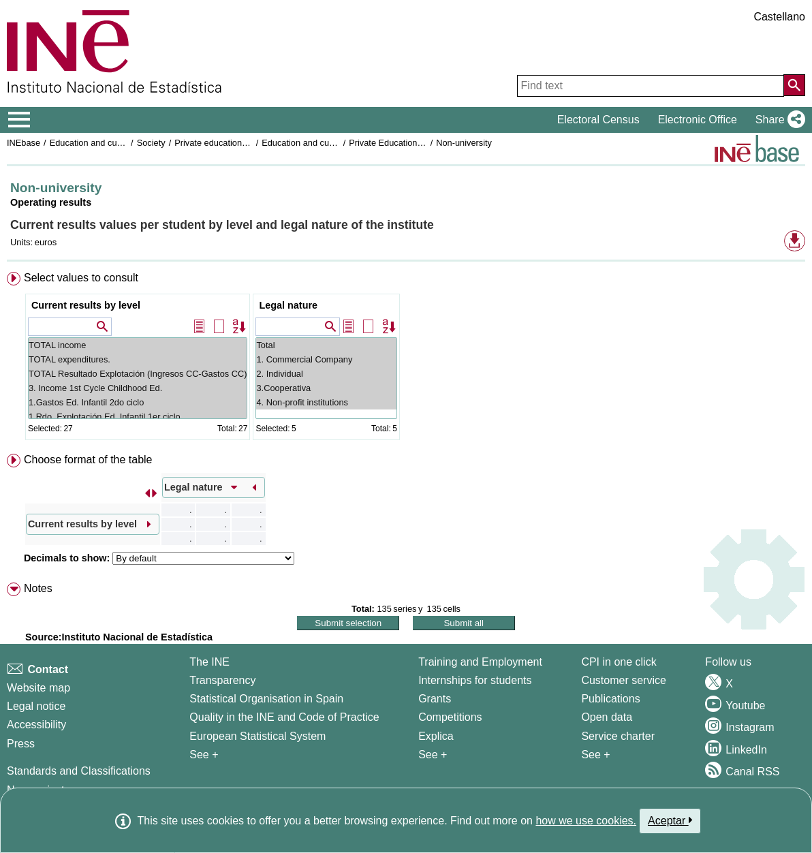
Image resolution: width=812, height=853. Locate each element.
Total (326, 345)
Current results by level (85, 305)
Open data (606, 717)
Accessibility (36, 724)
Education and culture (92, 143)
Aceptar (670, 820)
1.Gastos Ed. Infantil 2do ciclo (138, 402)
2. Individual (326, 374)
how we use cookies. (585, 820)
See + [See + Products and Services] (595, 754)
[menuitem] (406, 358)
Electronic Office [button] (697, 119)
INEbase (23, 143)
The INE (209, 662)
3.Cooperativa (326, 388)
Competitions (450, 717)
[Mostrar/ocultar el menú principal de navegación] (19, 120)
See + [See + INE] (203, 754)
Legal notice (36, 706)
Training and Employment (480, 662)
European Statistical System (257, 736)
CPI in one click (618, 662)
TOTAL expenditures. (138, 359)
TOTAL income (138, 345)
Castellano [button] (779, 16)
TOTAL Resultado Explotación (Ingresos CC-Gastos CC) (138, 374)
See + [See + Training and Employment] (432, 754)
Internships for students (474, 680)
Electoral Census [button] (598, 119)
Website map (38, 688)
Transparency (222, 680)
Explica (436, 736)
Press (21, 743)
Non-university (464, 143)
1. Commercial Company (326, 359)
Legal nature (288, 305)
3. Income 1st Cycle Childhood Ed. (138, 388)
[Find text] (650, 86)
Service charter (618, 736)
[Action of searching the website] (794, 85)
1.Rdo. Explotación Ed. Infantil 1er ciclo (138, 416)
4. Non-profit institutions (326, 402)
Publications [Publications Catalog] (610, 698)
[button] (777, 120)
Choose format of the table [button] (88, 459)
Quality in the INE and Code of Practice (284, 717)
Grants (434, 698)
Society (151, 143)
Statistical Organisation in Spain (266, 698)
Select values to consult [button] (81, 277)
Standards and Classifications (79, 771)
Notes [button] (38, 588)
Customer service (623, 680)
